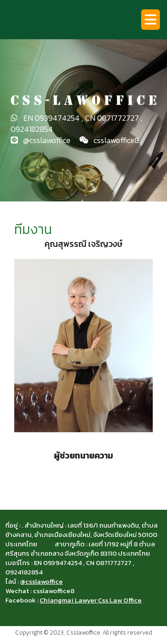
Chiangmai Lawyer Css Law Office (91, 600)
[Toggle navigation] (150, 19)
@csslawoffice (41, 581)
